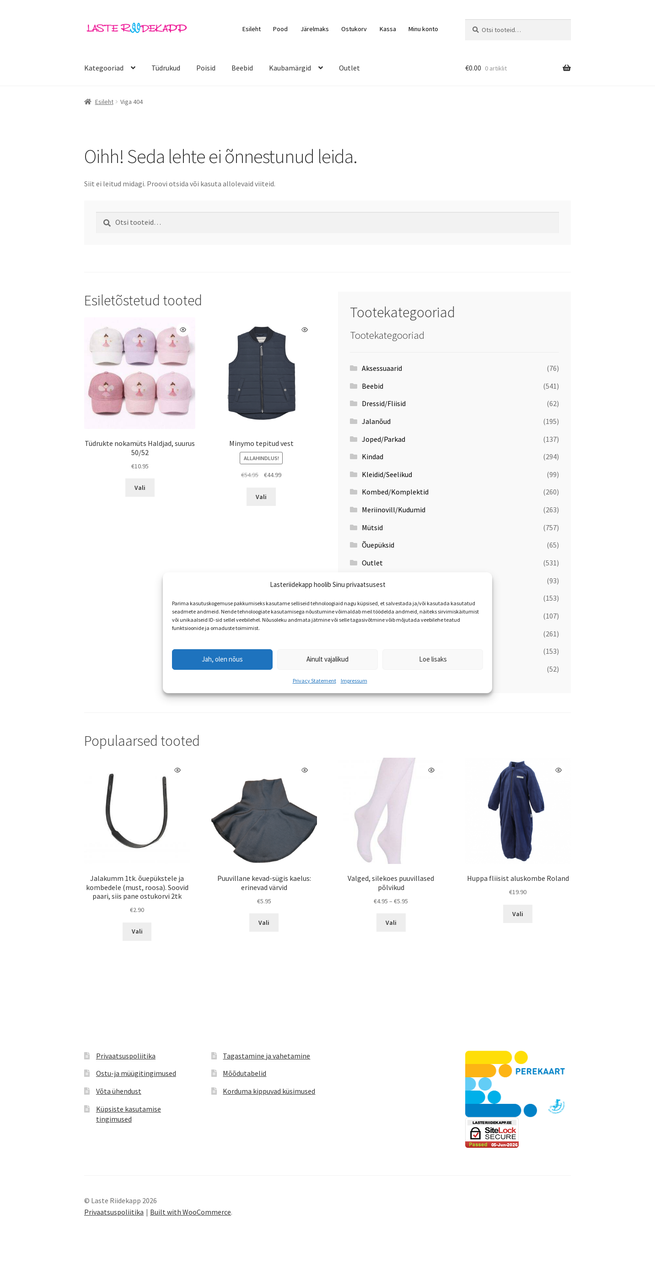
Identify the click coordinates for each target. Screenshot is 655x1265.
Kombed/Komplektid (395, 491)
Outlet (349, 67)
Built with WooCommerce (190, 1211)
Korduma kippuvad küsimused (269, 1091)
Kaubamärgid (290, 67)
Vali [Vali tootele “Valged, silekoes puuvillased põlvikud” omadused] (391, 922)
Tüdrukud (165, 67)
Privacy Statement (314, 680)
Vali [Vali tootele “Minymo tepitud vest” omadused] (261, 497)
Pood (280, 29)
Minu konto (423, 29)
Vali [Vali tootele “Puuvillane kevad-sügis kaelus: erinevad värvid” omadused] (263, 922)
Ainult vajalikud (327, 659)
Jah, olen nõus (222, 659)
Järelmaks (315, 29)
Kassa (388, 29)
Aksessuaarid (382, 368)
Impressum (354, 680)
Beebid (242, 67)
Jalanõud (376, 421)
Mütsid (372, 527)
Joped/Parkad (383, 439)
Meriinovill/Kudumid (393, 509)
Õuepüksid (378, 544)
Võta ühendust (118, 1091)
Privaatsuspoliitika (126, 1055)
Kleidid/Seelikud (387, 474)
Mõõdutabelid (244, 1073)
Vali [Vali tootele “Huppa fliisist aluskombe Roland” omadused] (517, 914)
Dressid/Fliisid (384, 403)
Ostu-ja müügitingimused (136, 1073)
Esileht (251, 29)
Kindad (372, 456)
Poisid (205, 67)
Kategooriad (103, 67)
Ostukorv (354, 29)
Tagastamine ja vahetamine (266, 1055)
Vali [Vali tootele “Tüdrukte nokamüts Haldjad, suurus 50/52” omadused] (139, 487)
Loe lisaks (433, 659)
